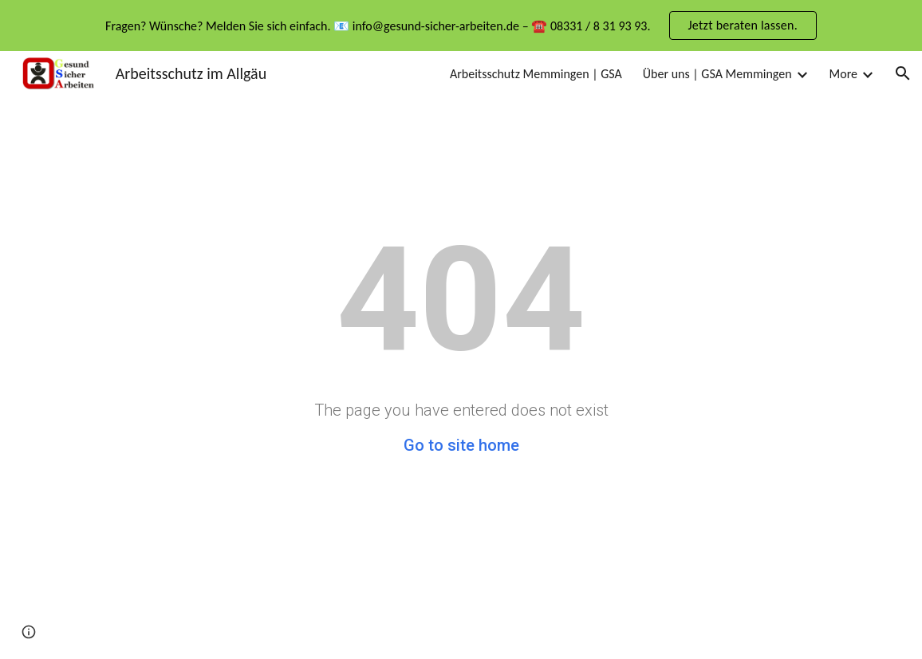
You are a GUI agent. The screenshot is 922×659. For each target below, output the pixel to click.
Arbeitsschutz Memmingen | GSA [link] (536, 73)
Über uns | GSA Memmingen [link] (717, 73)
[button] (903, 73)
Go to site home (461, 445)
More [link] (843, 73)
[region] (461, 25)
